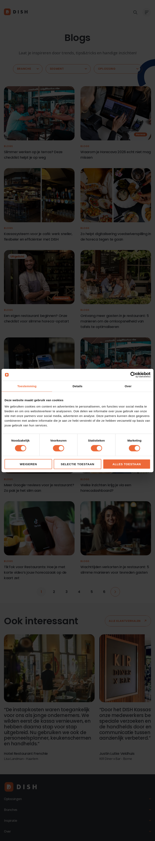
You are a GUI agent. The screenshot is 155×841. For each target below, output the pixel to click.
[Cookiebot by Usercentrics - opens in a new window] (133, 375)
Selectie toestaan (77, 464)
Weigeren (28, 464)
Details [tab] (77, 386)
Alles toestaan (127, 464)
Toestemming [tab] (27, 386)
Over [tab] (128, 386)
